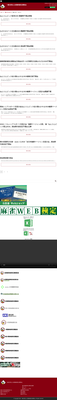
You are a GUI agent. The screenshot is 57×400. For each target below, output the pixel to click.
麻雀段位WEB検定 (25, 390)
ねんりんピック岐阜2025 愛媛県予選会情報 (16, 16)
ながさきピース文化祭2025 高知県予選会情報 (16, 46)
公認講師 (23, 391)
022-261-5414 (54, 4)
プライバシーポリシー (30, 374)
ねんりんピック (5, 392)
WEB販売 (23, 392)
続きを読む (28, 23)
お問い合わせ (11, 374)
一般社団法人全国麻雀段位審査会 (16, 5)
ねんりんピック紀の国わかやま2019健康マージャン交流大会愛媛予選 (25, 91)
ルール (24, 387)
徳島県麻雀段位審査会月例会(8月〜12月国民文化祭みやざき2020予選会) (26, 61)
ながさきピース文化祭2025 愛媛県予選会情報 (16, 31)
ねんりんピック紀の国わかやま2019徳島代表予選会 (19, 76)
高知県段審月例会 (6, 158)
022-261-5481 (54, 5)
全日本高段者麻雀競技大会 (7, 390)
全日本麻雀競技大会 (5, 391)
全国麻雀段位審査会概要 (28, 385)
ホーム (4, 374)
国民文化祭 (4, 394)
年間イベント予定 (27, 388)
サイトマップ (20, 374)
